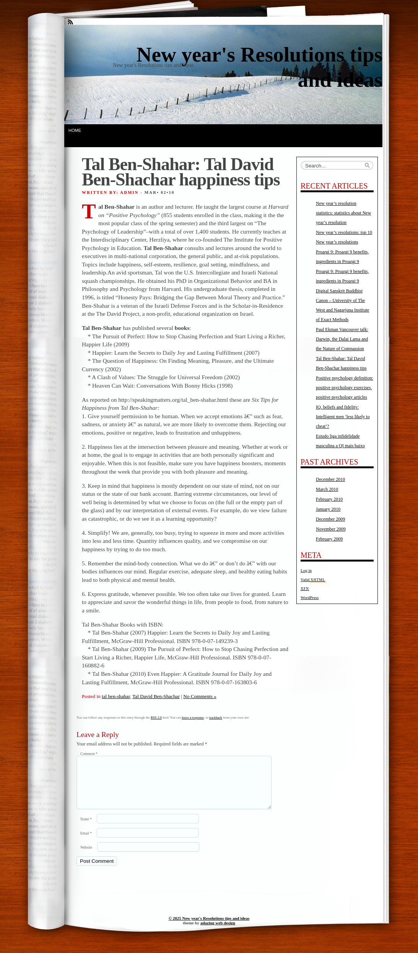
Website (86, 856)
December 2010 (330, 479)
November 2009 (331, 529)
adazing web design (217, 932)
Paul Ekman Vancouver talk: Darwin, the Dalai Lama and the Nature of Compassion (342, 339)
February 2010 (329, 499)
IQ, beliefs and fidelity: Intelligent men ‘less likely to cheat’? (343, 416)
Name (86, 828)
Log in (306, 570)
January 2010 (328, 509)
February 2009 (329, 539)
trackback (215, 717)
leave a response (193, 717)
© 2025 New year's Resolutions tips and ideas (209, 927)
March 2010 (327, 489)
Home (74, 130)
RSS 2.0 (156, 717)
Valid (313, 579)
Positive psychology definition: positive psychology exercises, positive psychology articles (344, 387)
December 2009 (330, 519)
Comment (89, 754)
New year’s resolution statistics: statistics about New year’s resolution (343, 213)
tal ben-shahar (116, 696)
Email (86, 842)
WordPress (310, 597)
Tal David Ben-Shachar (156, 696)
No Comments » (199, 696)
